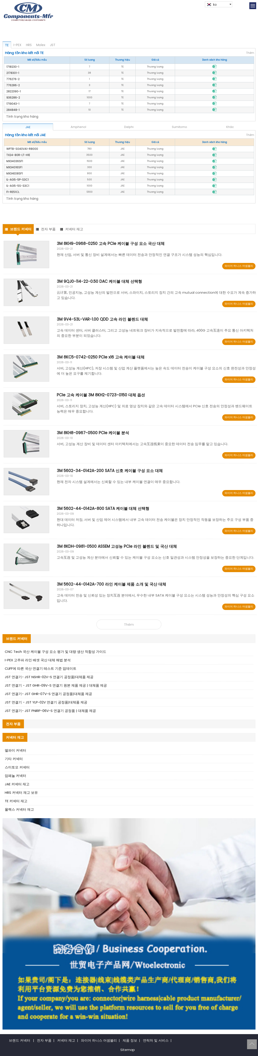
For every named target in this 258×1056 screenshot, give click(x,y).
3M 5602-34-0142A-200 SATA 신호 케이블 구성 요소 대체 (110, 470)
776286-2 (13, 85)
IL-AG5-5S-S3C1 (17, 186)
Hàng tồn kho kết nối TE (24, 52)
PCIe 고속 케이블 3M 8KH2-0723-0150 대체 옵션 (101, 395)
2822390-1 (13, 91)
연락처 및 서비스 (156, 1040)
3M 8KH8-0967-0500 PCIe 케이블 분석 (93, 433)
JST (52, 45)
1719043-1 (12, 104)
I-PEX (17, 45)
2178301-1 (12, 73)
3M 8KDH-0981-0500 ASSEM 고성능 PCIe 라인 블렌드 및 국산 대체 (117, 546)
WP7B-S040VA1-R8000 (22, 149)
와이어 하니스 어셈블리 (238, 266)
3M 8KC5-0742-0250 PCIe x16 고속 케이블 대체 (100, 357)
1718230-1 (12, 67)
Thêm (250, 53)
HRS (29, 45)
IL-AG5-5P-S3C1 (17, 180)
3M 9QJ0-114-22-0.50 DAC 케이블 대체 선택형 (99, 281)
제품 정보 (130, 1040)
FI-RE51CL (12, 192)
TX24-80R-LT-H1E (18, 155)
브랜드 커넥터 (18, 229)
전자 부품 (46, 229)
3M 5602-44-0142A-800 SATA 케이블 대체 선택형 (103, 508)
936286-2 (13, 97)
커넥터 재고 (71, 229)
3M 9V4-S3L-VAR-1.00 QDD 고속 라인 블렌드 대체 (102, 319)
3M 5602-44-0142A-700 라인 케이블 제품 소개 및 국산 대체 (111, 584)
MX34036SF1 (14, 161)
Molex (40, 45)
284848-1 (13, 110)
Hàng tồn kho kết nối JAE (25, 134)
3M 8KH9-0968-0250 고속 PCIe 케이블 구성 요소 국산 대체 (111, 243)
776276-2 (13, 79)
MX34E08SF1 (14, 173)
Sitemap (127, 1049)
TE (7, 45)
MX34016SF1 (14, 167)
